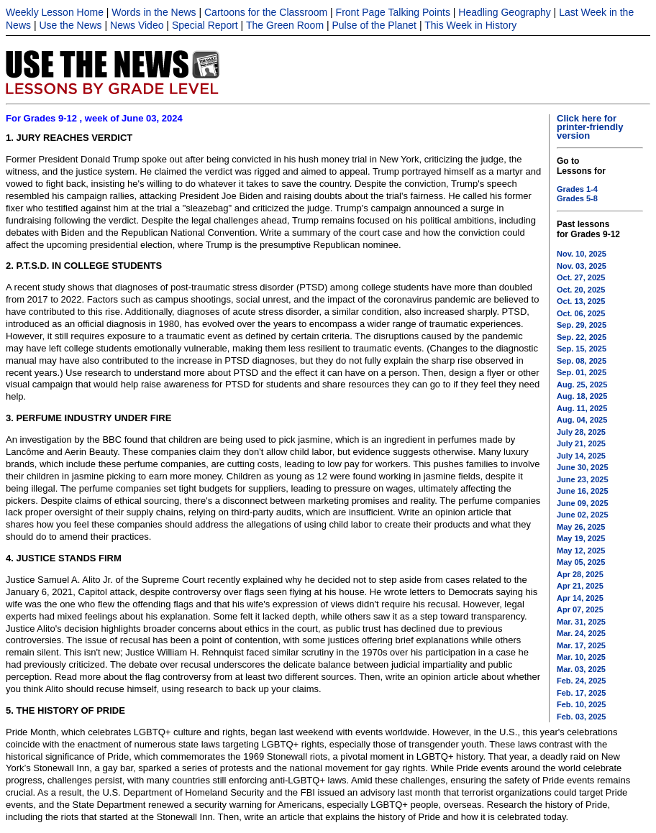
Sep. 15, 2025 (581, 348)
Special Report (205, 25)
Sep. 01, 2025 (581, 372)
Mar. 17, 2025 (581, 645)
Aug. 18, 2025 (582, 396)
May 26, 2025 (581, 527)
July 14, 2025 (581, 455)
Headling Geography (504, 12)
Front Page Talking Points (393, 12)
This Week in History (470, 25)
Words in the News (153, 12)
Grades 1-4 (577, 189)
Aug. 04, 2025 (582, 419)
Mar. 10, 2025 (581, 657)
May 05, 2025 (581, 562)
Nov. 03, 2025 (581, 266)
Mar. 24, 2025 (581, 633)
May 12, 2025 (581, 550)
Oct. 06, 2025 (581, 313)
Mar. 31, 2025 (581, 621)
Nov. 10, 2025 (581, 253)
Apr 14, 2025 (580, 598)
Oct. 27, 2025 (581, 277)
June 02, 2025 (583, 514)
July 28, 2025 (581, 432)
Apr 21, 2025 (580, 585)
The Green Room (285, 25)
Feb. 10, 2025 (581, 704)
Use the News (70, 25)
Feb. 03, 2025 (581, 716)
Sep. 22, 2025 (581, 337)
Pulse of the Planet (374, 25)
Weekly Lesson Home (55, 12)
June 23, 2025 (583, 479)
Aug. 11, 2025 (582, 408)
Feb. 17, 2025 (581, 693)
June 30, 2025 (583, 467)
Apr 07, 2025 (580, 609)
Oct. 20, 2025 (581, 289)
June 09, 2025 (583, 503)
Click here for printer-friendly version (590, 127)
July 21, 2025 (581, 443)
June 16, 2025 (583, 491)
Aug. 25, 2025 (582, 384)
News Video (136, 25)
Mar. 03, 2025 (581, 669)
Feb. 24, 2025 (581, 680)
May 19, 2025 (581, 538)
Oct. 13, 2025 (581, 301)
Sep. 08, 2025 (581, 360)
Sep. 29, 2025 (581, 325)
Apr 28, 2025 (580, 574)
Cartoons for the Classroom (265, 12)
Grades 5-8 (577, 198)
